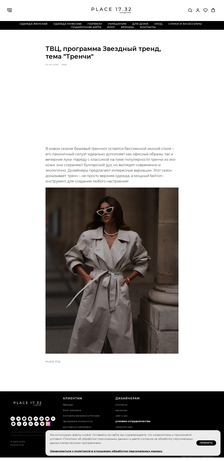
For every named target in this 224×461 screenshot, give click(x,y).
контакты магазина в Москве (81, 419)
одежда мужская (67, 23)
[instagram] (30, 422)
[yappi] (42, 427)
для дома (140, 23)
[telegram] (18, 422)
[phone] (12, 422)
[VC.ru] (19, 427)
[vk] (36, 422)
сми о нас (121, 419)
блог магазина (72, 413)
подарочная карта (86, 27)
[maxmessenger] (41, 422)
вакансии (121, 413)
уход (158, 23)
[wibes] (48, 427)
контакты (148, 27)
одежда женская (33, 23)
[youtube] (47, 422)
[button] (190, 10)
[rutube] (36, 427)
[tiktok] (25, 427)
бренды (127, 27)
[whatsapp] (24, 422)
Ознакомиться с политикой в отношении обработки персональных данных (106, 451)
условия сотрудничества (132, 424)
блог (111, 27)
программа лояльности (78, 424)
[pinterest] (53, 422)
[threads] (31, 427)
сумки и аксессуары (185, 23)
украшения (117, 23)
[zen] (13, 427)
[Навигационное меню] (9, 10)
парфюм (95, 23)
